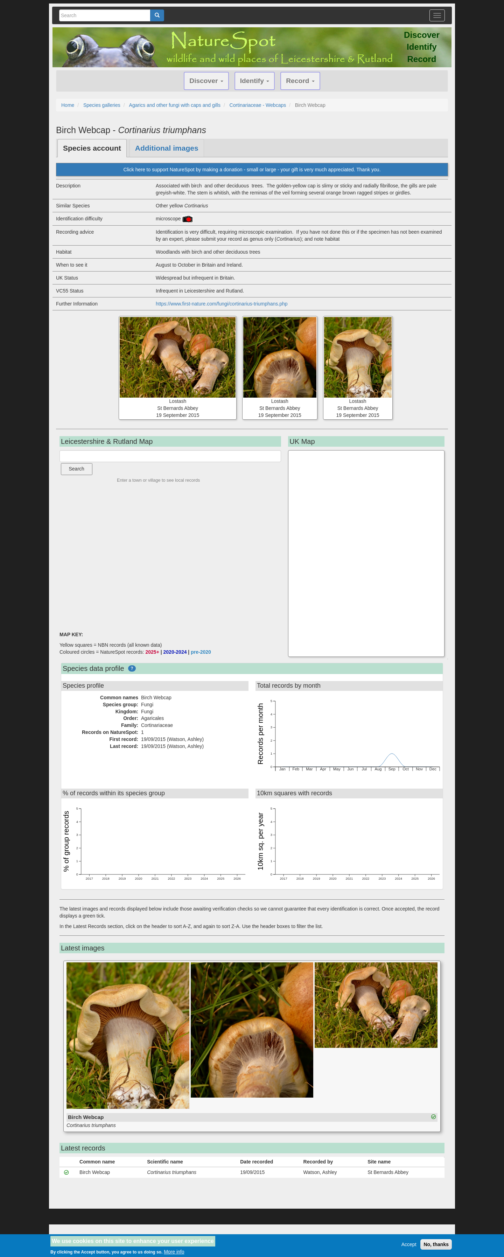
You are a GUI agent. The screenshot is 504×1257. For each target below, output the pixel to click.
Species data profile (93, 668)
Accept (408, 1244)
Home (67, 105)
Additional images (166, 148)
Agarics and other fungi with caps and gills (174, 105)
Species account (92, 148)
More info (174, 1252)
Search (76, 469)
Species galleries (101, 105)
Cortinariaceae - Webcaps (258, 105)
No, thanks (436, 1244)
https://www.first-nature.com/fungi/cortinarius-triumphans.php (222, 304)
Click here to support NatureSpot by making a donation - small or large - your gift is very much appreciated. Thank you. (251, 169)
